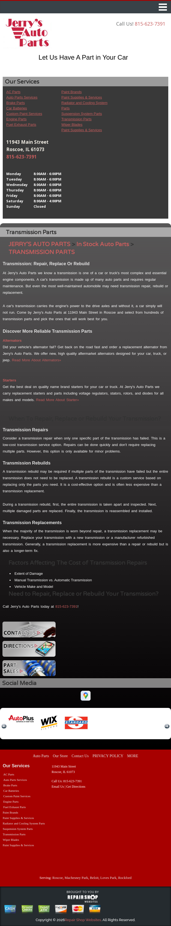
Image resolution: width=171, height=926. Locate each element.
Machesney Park (76, 878)
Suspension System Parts (81, 114)
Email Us (58, 787)
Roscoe (57, 878)
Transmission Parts (76, 119)
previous (4, 726)
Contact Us (80, 756)
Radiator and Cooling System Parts (24, 823)
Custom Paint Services (24, 114)
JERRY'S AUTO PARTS (39, 244)
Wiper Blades (71, 125)
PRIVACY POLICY (107, 756)
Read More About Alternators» (36, 360)
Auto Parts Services (21, 97)
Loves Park (108, 878)
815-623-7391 (150, 23)
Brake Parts (15, 103)
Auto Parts (41, 756)
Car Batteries (16, 108)
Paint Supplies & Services (81, 97)
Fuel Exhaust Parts (21, 125)
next (167, 726)
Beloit (94, 878)
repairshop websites (82, 899)
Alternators (12, 340)
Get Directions (75, 787)
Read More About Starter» (57, 400)
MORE (132, 756)
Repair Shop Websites (83, 920)
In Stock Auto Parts (102, 244)
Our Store (60, 756)
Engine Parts (16, 119)
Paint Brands (71, 92)
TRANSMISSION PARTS (41, 252)
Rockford (124, 878)
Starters (9, 380)
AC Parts (13, 92)
